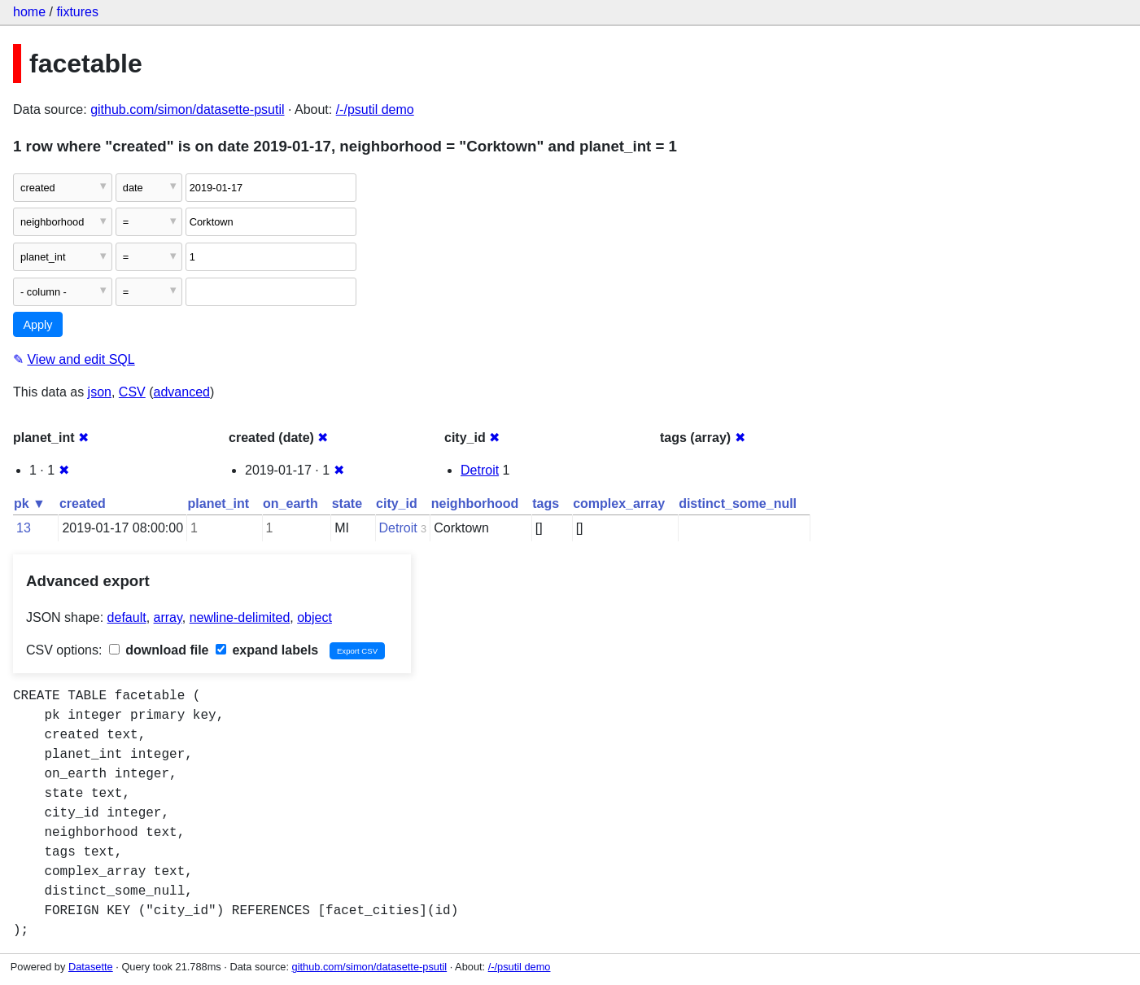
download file (159, 650)
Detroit (480, 470)
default (126, 617)
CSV (132, 392)
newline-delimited (240, 617)
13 (23, 528)
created (82, 503)
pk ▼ (30, 503)
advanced (182, 392)
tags (545, 503)
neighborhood (475, 503)
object (314, 617)
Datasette (90, 967)
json (99, 392)
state (347, 503)
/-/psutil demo (375, 109)
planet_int (219, 503)
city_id (396, 503)
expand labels (267, 650)
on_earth (290, 503)
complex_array (619, 503)
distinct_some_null (738, 503)
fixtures (77, 12)
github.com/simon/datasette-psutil (187, 109)
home (29, 12)
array (168, 617)
